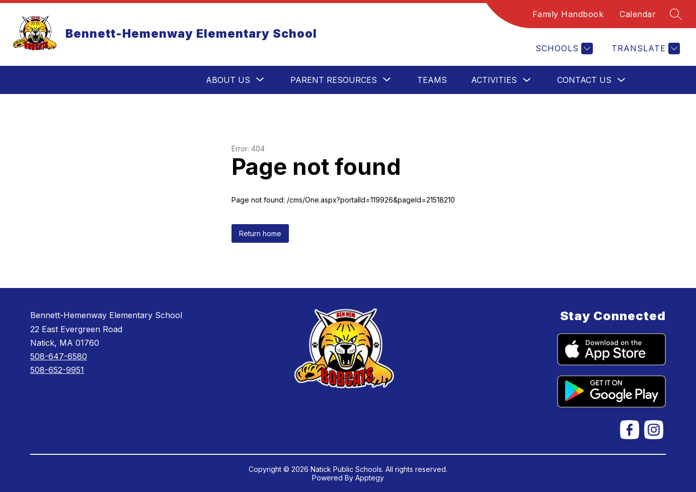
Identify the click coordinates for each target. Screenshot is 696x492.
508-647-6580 (58, 356)
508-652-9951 (57, 370)
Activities (494, 80)
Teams (432, 80)
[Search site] (676, 14)
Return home (260, 233)
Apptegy (369, 477)
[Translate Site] (644, 48)
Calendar (638, 14)
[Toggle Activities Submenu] (527, 80)
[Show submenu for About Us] (228, 80)
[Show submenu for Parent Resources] (333, 80)
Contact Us (584, 80)
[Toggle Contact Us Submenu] (621, 80)
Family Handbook (568, 14)
